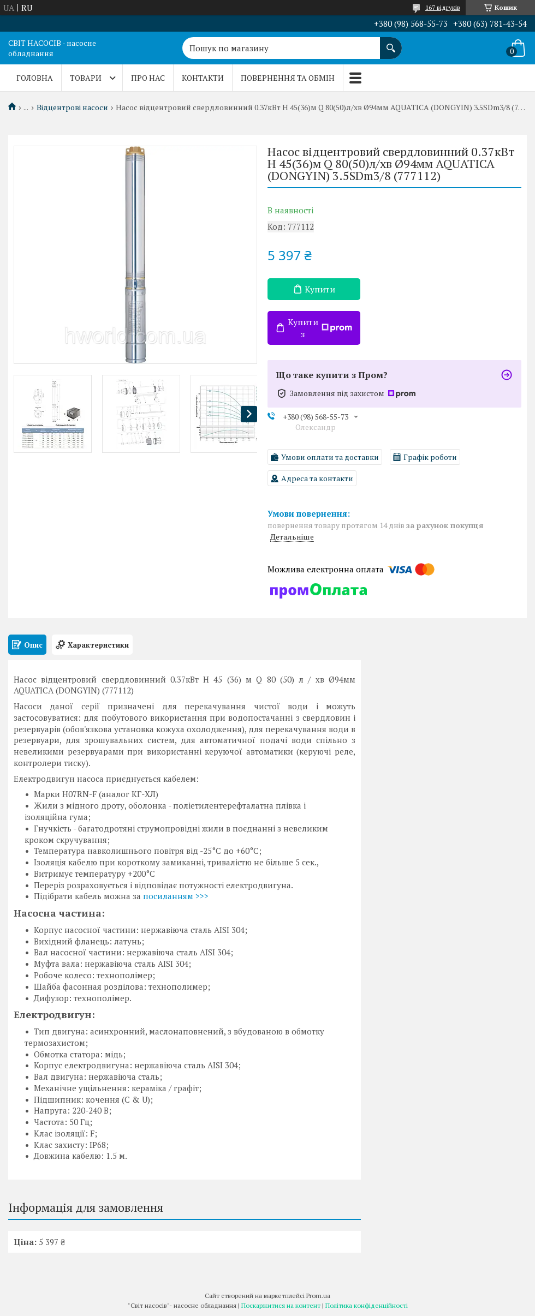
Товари (86, 78)
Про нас (148, 78)
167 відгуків (442, 7)
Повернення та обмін (288, 78)
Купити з (320, 328)
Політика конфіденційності (366, 1305)
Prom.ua (318, 1295)
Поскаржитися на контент (280, 1305)
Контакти (203, 78)
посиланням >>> (176, 895)
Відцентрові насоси (72, 107)
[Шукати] (391, 42)
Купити (320, 289)
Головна (34, 78)
